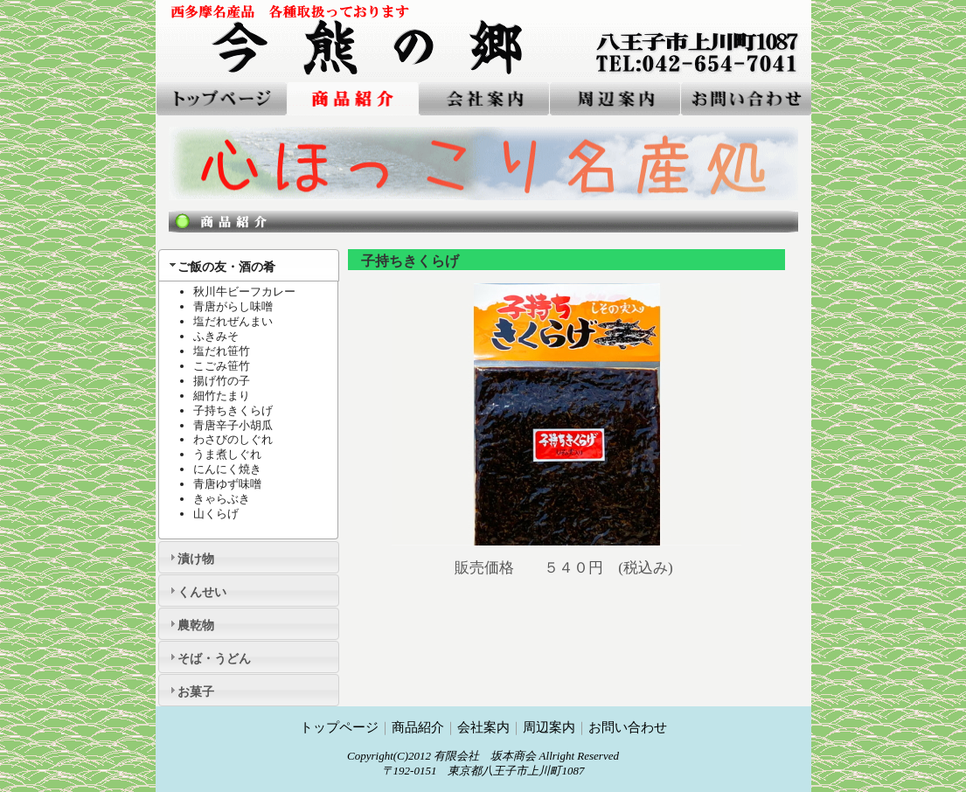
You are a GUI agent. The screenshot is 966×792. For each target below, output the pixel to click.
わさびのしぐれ (233, 439)
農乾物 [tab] (189, 623)
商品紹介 (418, 727)
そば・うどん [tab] (208, 657)
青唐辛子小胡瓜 (233, 425)
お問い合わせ (627, 727)
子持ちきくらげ (233, 410)
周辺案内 (549, 727)
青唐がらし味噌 (233, 306)
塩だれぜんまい (233, 321)
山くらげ (216, 513)
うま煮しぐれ (227, 454)
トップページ (339, 727)
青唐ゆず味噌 (227, 483)
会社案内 (483, 727)
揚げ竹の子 (221, 380)
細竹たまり (221, 395)
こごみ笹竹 (221, 365)
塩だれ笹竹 (221, 351)
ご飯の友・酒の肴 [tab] (220, 265)
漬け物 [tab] (189, 557)
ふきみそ (216, 336)
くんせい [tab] (195, 590)
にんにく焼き (227, 469)
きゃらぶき (221, 498)
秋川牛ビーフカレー (244, 291)
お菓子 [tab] (189, 690)
